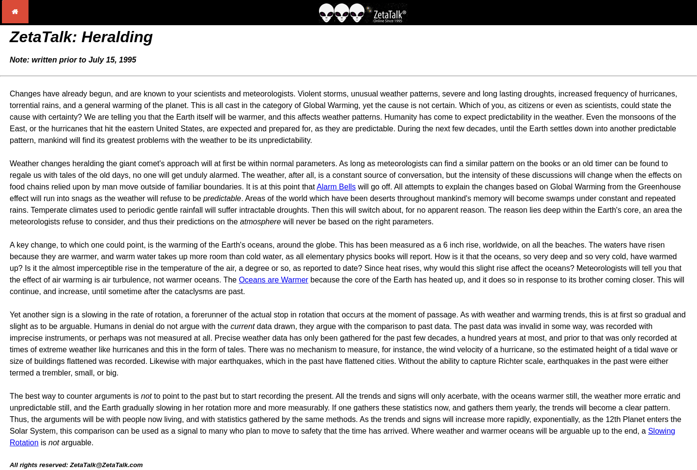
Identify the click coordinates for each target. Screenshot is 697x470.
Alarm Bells (336, 187)
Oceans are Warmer (273, 280)
